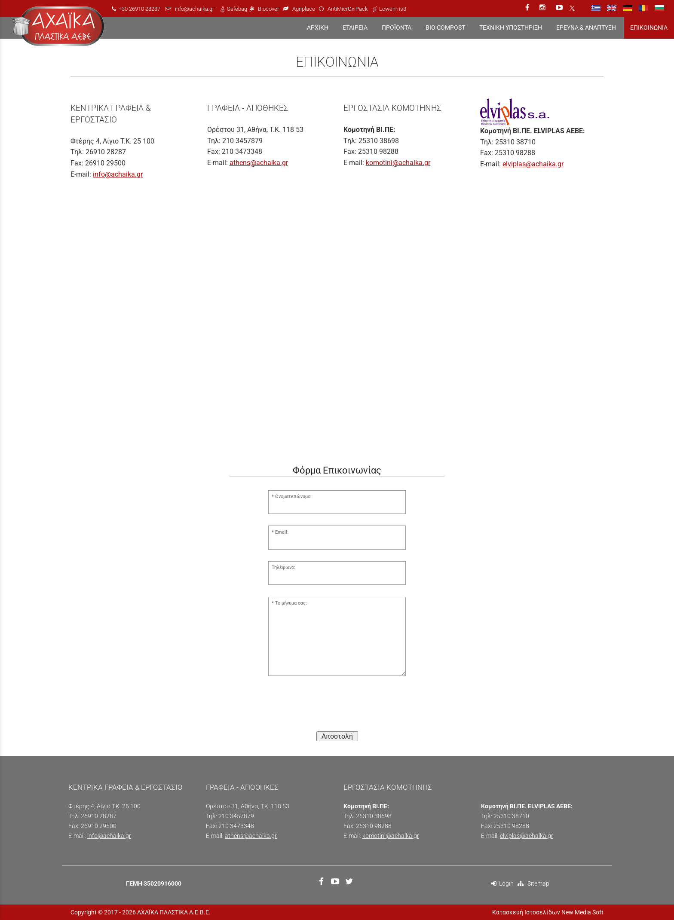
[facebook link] (528, 7)
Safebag (237, 9)
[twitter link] (350, 882)
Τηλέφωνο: (283, 567)
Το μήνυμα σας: (291, 603)
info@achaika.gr (194, 9)
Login (502, 883)
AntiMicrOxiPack (348, 9)
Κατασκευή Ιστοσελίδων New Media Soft (548, 912)
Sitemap (533, 883)
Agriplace (304, 9)
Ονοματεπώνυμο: (293, 496)
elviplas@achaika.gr (533, 164)
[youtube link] (560, 7)
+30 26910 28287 (139, 9)
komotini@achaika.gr (398, 163)
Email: (281, 532)
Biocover (268, 9)
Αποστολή (337, 736)
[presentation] (337, 707)
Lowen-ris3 (392, 9)
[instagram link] (543, 7)
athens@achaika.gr (259, 163)
